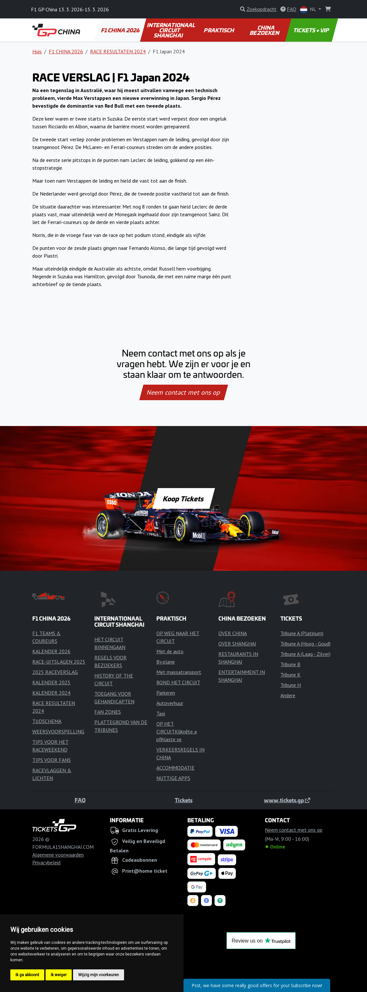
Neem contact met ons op (183, 392)
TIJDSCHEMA (46, 721)
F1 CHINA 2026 (120, 30)
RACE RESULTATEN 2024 (118, 51)
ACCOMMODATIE (175, 767)
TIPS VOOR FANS (51, 760)
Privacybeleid (46, 862)
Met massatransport (178, 672)
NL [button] (308, 9)
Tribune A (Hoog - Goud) (305, 643)
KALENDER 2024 (51, 692)
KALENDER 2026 (51, 651)
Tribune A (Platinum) (301, 633)
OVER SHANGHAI (237, 643)
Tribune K (290, 674)
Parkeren (165, 692)
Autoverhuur (169, 703)
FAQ (80, 800)
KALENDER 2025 (51, 682)
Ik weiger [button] (59, 975)
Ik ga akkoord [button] (27, 975)
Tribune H (290, 685)
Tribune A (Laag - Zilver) (305, 654)
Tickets (184, 800)
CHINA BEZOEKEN (265, 30)
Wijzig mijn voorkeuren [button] (98, 975)
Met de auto (170, 651)
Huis (37, 51)
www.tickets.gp (287, 800)
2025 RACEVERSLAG (55, 672)
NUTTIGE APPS (173, 778)
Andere (287, 695)
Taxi (160, 713)
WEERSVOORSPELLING (58, 731)
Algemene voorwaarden (58, 854)
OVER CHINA (232, 633)
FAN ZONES (107, 712)
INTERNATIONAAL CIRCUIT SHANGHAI (171, 30)
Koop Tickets (183, 498)
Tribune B (290, 664)
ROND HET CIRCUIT (178, 682)
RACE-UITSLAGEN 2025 (58, 661)
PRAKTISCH (220, 30)
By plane (165, 661)
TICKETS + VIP (311, 30)
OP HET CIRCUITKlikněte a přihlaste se (176, 731)
